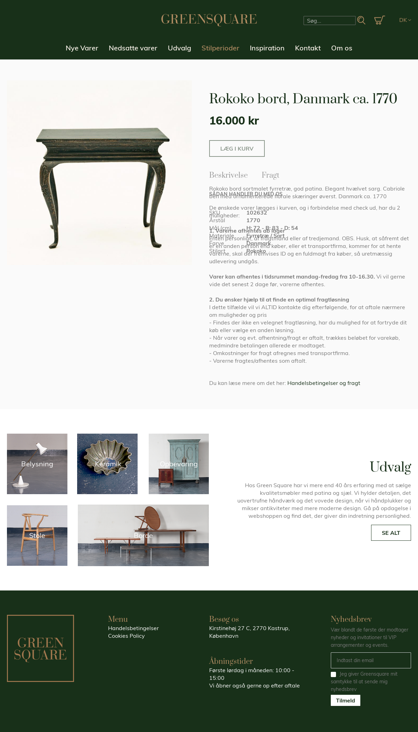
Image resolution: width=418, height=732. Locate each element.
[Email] (371, 660)
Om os (341, 47)
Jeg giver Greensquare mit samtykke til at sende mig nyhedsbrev (364, 681)
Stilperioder (220, 47)
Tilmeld (345, 700)
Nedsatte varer (133, 47)
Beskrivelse (228, 174)
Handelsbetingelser (133, 628)
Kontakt (308, 47)
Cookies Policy (126, 635)
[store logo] (209, 20)
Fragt (270, 174)
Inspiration (267, 47)
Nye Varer (82, 47)
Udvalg (179, 47)
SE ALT (391, 532)
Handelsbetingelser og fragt (323, 382)
